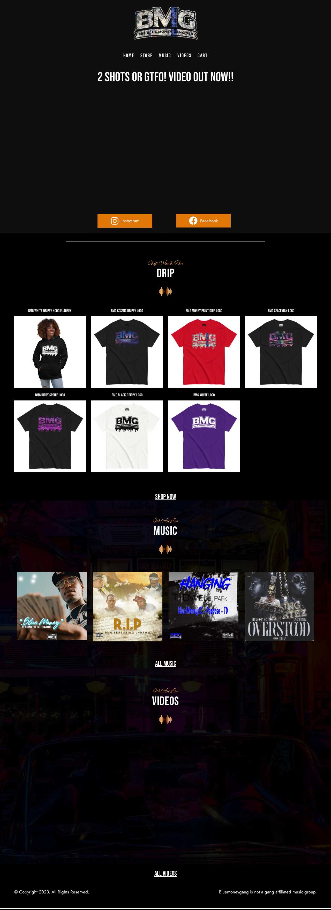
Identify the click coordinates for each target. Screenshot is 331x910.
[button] (124, 221)
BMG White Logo (204, 395)
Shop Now (165, 497)
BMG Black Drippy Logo (127, 395)
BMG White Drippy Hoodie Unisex (50, 311)
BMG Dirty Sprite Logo (50, 395)
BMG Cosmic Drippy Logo (127, 311)
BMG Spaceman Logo (281, 311)
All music (165, 664)
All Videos (165, 874)
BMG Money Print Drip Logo (204, 311)
